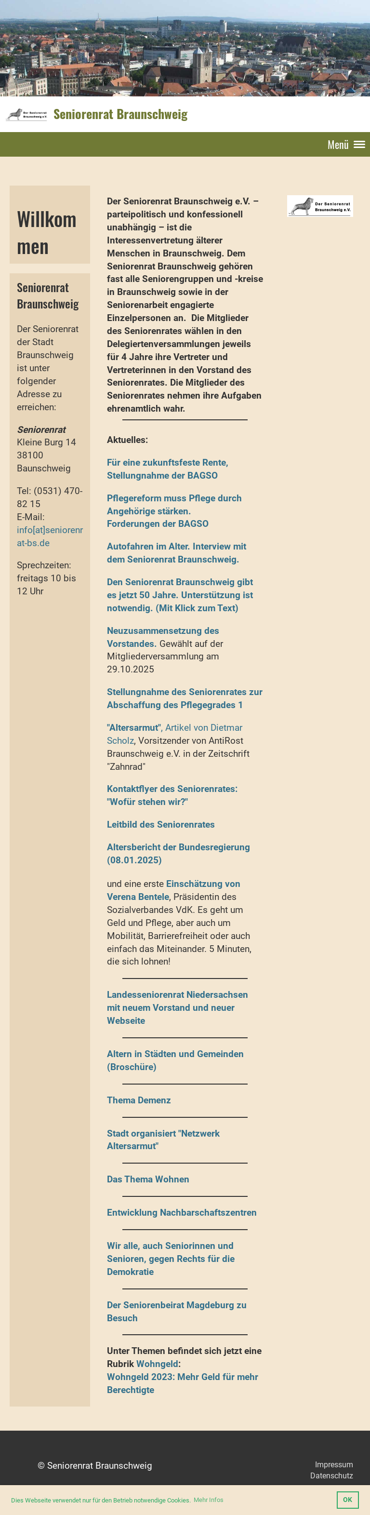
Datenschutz (331, 1475)
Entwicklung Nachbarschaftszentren (182, 1212)
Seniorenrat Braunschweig (120, 113)
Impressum (334, 1464)
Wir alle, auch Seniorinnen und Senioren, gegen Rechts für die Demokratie (171, 1258)
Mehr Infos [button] (209, 1499)
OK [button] (347, 1500)
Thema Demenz (139, 1100)
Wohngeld (157, 1363)
